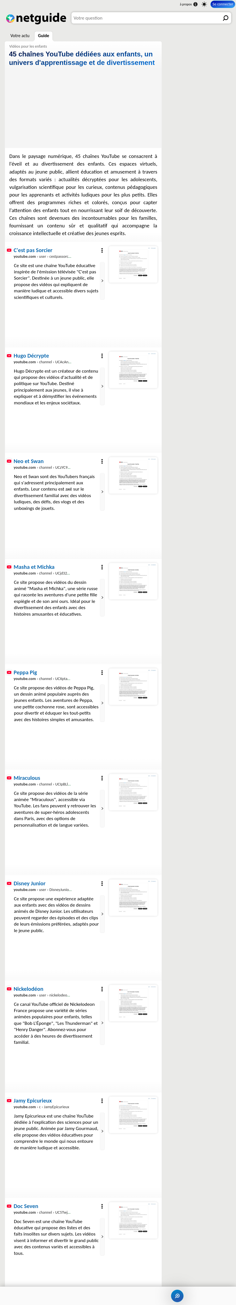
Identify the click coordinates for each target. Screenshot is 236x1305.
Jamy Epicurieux (33, 1100)
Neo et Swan (29, 461)
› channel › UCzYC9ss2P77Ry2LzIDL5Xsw (58, 467)
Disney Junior (29, 883)
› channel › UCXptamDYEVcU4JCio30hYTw (59, 678)
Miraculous (27, 777)
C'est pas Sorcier (33, 250)
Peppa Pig (25, 672)
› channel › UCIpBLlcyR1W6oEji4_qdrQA (58, 784)
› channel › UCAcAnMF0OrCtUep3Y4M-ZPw (61, 362)
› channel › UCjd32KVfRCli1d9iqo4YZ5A (57, 573)
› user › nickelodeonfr (43, 995)
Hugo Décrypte (31, 355)
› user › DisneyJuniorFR (44, 889)
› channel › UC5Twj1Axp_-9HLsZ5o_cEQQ (59, 1212)
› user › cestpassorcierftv (45, 256)
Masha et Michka (34, 566)
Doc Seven (26, 1206)
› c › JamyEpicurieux (41, 1107)
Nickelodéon (28, 988)
